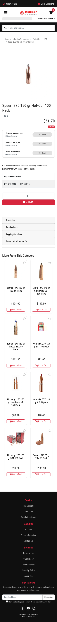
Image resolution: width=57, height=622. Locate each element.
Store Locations (46, 4)
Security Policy (28, 570)
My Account (28, 506)
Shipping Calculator (14, 234)
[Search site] (5, 28)
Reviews (16, 241)
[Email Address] (22, 597)
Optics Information (28, 535)
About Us (28, 529)
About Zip (28, 576)
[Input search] (31, 28)
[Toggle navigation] (5, 13)
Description (10, 220)
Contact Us (28, 541)
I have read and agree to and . (28, 601)
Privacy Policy (28, 559)
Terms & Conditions (31, 602)
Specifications (11, 227)
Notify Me (28, 202)
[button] (24, 262)
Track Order (28, 511)
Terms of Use (28, 553)
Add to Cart (16, 309)
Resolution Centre (28, 517)
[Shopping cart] (51, 13)
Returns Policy (28, 564)
